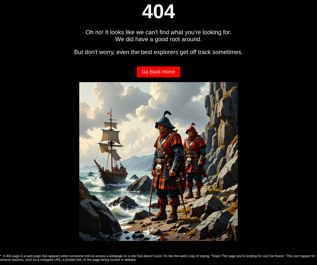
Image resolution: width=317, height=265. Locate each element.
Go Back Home (158, 71)
